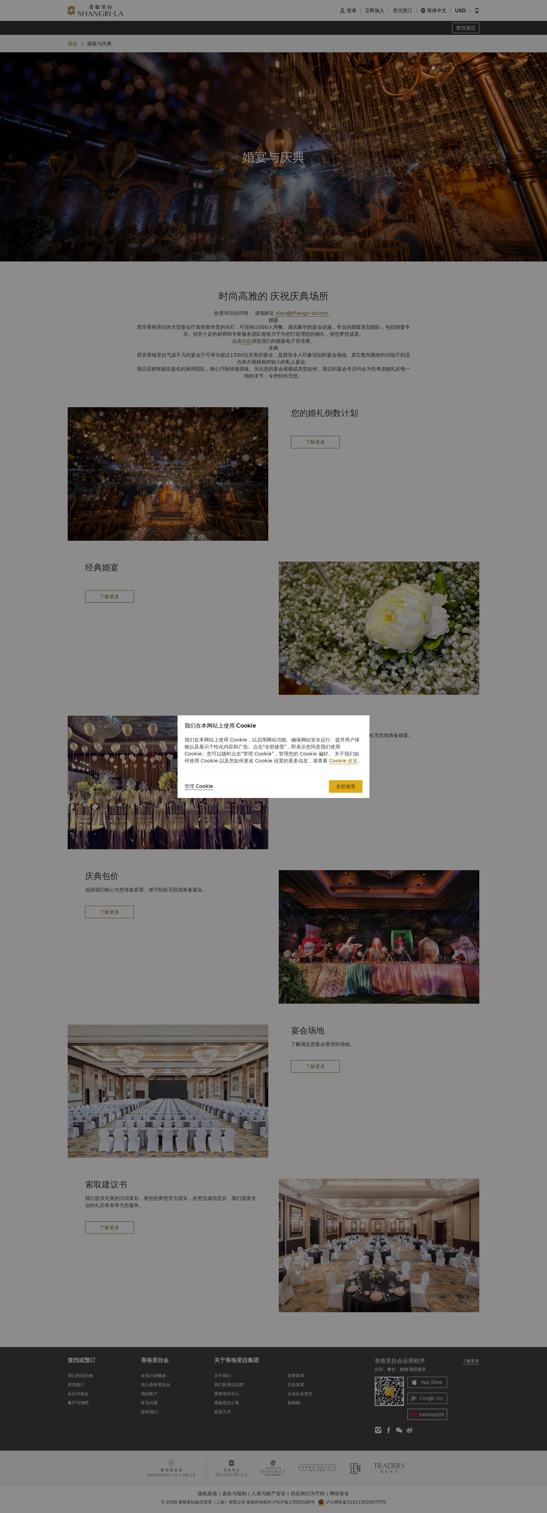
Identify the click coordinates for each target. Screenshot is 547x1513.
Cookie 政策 (343, 761)
